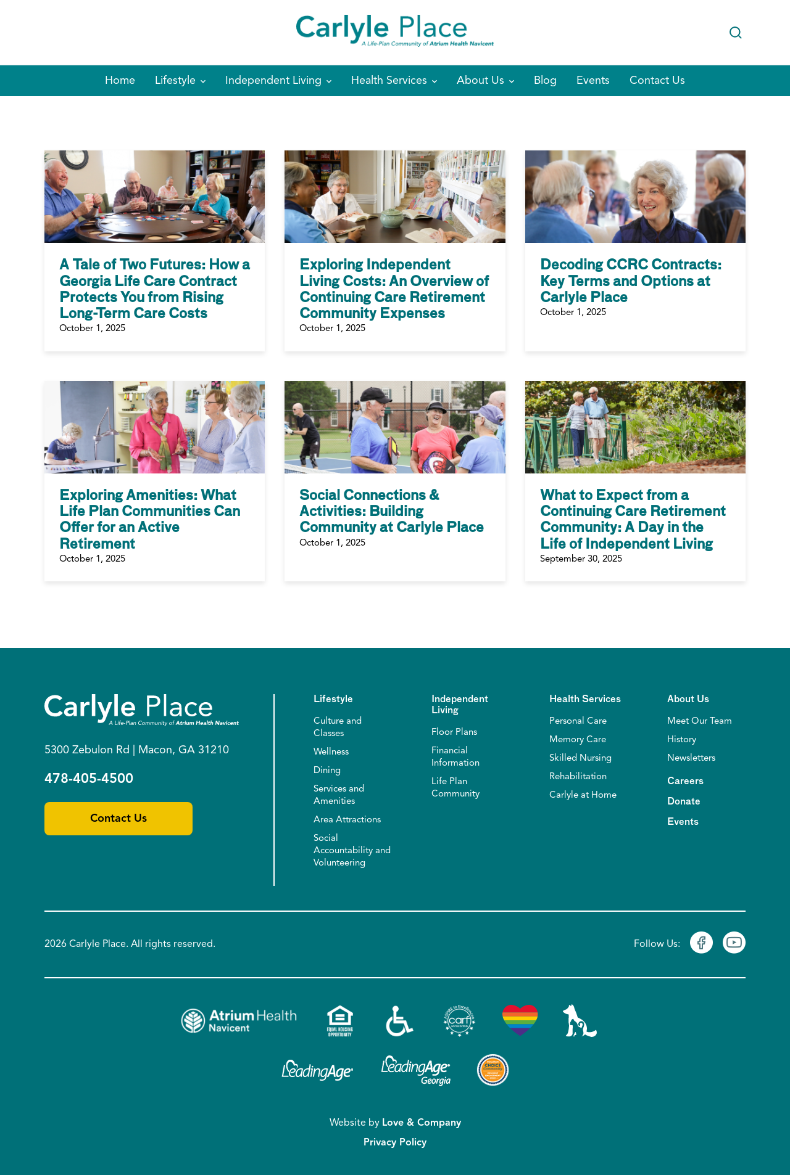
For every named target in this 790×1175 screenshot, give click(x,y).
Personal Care (578, 721)
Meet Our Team (699, 721)
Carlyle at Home (583, 795)
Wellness (331, 752)
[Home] (395, 32)
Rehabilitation (578, 777)
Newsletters (691, 758)
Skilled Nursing (580, 758)
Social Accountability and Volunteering (352, 851)
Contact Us (118, 818)
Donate (684, 801)
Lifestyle (333, 699)
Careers (685, 781)
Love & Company (421, 1123)
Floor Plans (454, 732)
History (681, 740)
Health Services (585, 699)
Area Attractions (347, 820)
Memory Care (577, 740)
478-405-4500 (88, 779)
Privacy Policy (395, 1143)
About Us (688, 699)
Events (683, 822)
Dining (327, 771)
